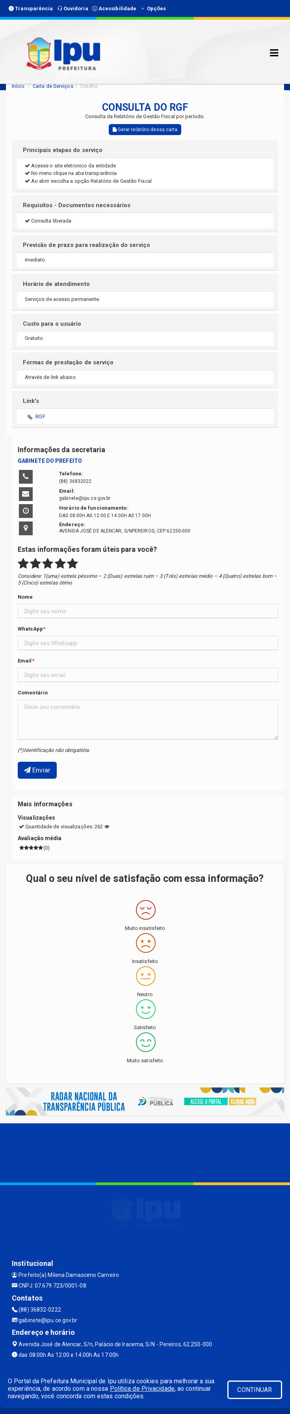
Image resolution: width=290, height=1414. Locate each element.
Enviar (37, 770)
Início (18, 86)
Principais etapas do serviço (63, 150)
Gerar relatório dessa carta (145, 129)
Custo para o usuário (52, 323)
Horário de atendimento (56, 284)
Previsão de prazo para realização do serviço (86, 245)
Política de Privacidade (142, 1388)
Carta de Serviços (53, 86)
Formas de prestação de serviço (68, 362)
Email (25, 661)
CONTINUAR (254, 1390)
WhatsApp (30, 629)
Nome (25, 597)
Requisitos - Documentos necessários (77, 205)
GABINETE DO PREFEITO (50, 461)
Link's (31, 401)
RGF (40, 416)
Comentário (33, 693)
